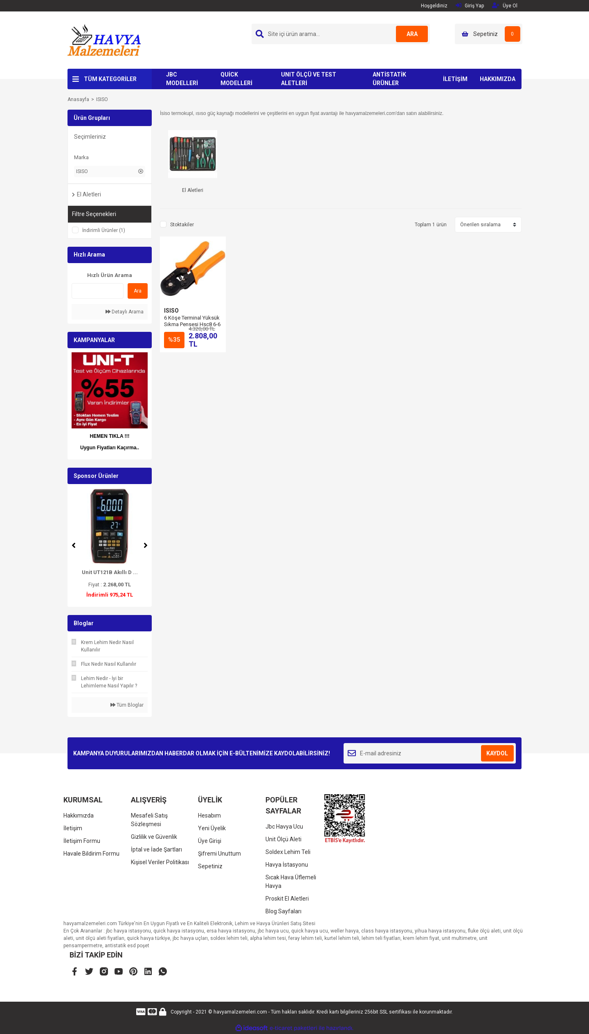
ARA (411, 34)
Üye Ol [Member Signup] (504, 5)
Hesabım (209, 815)
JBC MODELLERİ (182, 78)
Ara (138, 291)
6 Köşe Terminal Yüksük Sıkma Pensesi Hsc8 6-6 (192, 321)
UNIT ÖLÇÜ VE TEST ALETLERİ (308, 78)
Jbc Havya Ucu (284, 826)
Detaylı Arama (125, 312)
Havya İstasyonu (286, 864)
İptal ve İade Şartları (156, 849)
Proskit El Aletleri (287, 898)
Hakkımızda (78, 815)
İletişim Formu (81, 841)
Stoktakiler (182, 225)
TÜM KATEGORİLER (110, 79)
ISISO (102, 99)
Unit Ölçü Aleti (283, 839)
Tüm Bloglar (127, 705)
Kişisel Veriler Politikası (160, 862)
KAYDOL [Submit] (497, 753)
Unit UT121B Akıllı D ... (110, 572)
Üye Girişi (209, 841)
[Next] (146, 545)
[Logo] (104, 40)
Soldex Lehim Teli (287, 852)
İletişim (72, 828)
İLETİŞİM (455, 79)
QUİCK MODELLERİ (236, 78)
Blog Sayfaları (283, 911)
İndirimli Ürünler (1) (103, 230)
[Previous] (74, 545)
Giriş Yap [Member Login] (470, 5)
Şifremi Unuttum (219, 853)
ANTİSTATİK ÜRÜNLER (389, 78)
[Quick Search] (98, 291)
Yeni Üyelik (212, 828)
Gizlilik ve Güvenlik (154, 837)
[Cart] (488, 34)
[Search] (341, 34)
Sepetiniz (210, 866)
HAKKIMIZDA (497, 79)
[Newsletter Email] (430, 753)
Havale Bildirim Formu (91, 853)
